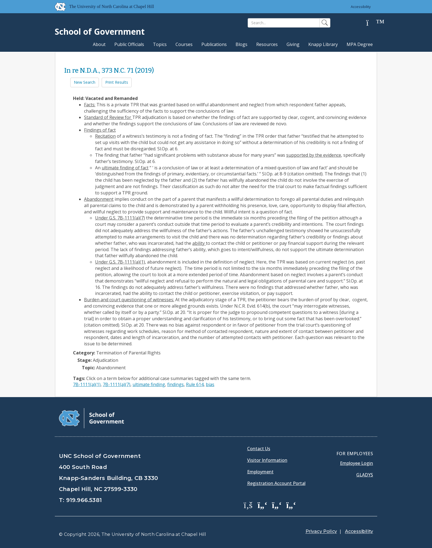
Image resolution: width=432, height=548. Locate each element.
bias (210, 384)
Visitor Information (267, 460)
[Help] (371, 23)
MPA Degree (360, 44)
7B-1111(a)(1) (87, 384)
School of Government (100, 31)
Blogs (241, 44)
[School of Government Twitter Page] (262, 505)
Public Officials (129, 44)
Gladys (364, 475)
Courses (184, 44)
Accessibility (361, 6)
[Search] (284, 23)
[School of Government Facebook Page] (248, 505)
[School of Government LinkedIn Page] (276, 505)
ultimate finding (149, 384)
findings (175, 384)
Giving (293, 44)
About (99, 44)
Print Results (116, 82)
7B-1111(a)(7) (116, 384)
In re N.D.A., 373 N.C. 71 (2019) (109, 70)
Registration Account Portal (276, 483)
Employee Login (356, 463)
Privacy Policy (321, 531)
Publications (214, 44)
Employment (260, 472)
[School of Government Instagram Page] (291, 505)
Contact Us (258, 449)
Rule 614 (195, 384)
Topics (160, 44)
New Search (84, 82)
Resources (267, 44)
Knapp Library (323, 44)
